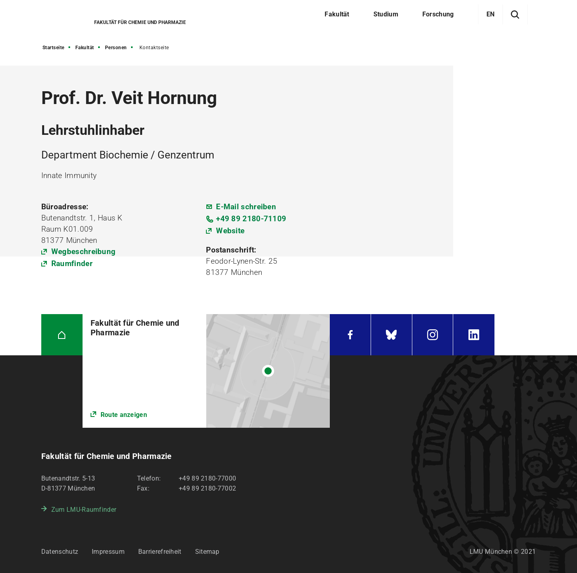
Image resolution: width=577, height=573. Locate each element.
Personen (116, 47)
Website (230, 230)
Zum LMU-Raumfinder (83, 509)
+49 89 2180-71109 (251, 218)
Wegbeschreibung (83, 251)
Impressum (108, 551)
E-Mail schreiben (246, 206)
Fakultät (84, 47)
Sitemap (207, 551)
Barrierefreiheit (160, 551)
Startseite (53, 47)
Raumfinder (72, 263)
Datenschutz (59, 551)
